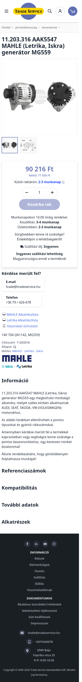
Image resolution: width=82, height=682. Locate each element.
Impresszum (39, 623)
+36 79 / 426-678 (18, 302)
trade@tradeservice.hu (23, 286)
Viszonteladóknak (39, 590)
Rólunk (40, 558)
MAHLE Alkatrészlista (22, 314)
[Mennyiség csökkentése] (27, 192)
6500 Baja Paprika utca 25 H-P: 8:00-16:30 (44, 655)
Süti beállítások (39, 617)
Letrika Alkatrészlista (22, 320)
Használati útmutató (22, 326)
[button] (10, 145)
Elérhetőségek (39, 565)
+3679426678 (44, 642)
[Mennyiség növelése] (52, 192)
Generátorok (49, 27)
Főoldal (6, 27)
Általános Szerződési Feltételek (40, 604)
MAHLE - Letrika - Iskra (27, 351)
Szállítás (39, 577)
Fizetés (40, 571)
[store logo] (28, 11)
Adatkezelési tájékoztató (39, 611)
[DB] (39, 192)
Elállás (39, 584)
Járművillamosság (26, 27)
